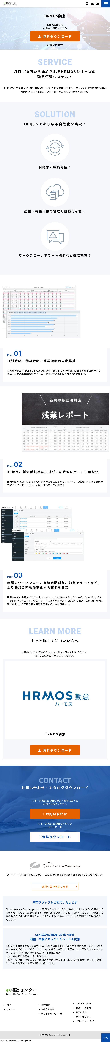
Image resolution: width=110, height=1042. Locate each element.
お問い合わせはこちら (55, 886)
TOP (8, 1004)
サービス (10, 1009)
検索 (87, 4)
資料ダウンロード (57, 36)
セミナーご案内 (83, 1007)
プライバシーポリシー (86, 1021)
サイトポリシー (83, 1016)
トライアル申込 (92, 4)
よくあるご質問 (83, 1003)
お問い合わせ (98, 4)
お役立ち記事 (47, 1009)
